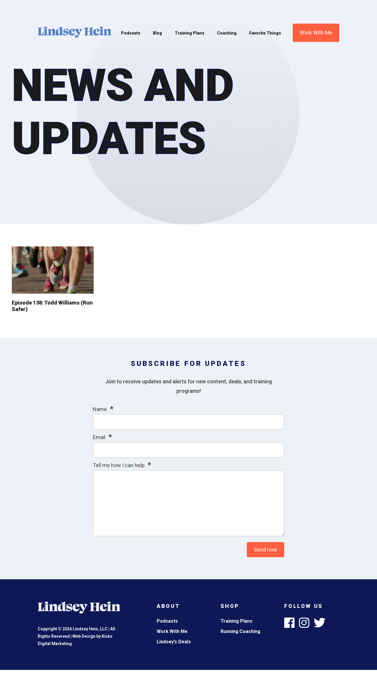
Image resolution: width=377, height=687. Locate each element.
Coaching (227, 33)
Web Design (83, 636)
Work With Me (316, 33)
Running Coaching (240, 631)
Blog (157, 33)
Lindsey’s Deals (174, 642)
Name (100, 409)
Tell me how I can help (119, 465)
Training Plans (189, 33)
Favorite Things (265, 33)
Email (99, 437)
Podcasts (130, 33)
